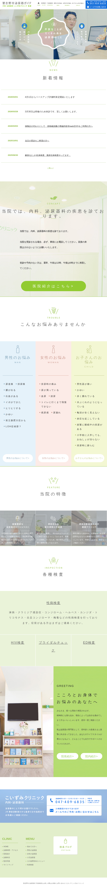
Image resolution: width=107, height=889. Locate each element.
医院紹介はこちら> (53, 286)
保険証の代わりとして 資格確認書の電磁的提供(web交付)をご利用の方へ (59, 126)
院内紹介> (91, 756)
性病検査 (53, 603)
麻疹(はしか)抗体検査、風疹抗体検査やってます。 (48, 155)
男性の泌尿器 (32, 850)
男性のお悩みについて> (17, 458)
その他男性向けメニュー (36, 861)
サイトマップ (8, 865)
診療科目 (7, 857)
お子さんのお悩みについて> (89, 458)
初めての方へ (32, 847)
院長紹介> (67, 756)
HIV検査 (17, 642)
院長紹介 (7, 854)
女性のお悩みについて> (53, 458)
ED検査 (89, 642)
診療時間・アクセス (11, 850)
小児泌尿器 (31, 857)
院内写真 (7, 861)
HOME (6, 847)
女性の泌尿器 (32, 854)
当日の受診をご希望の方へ (37, 141)
